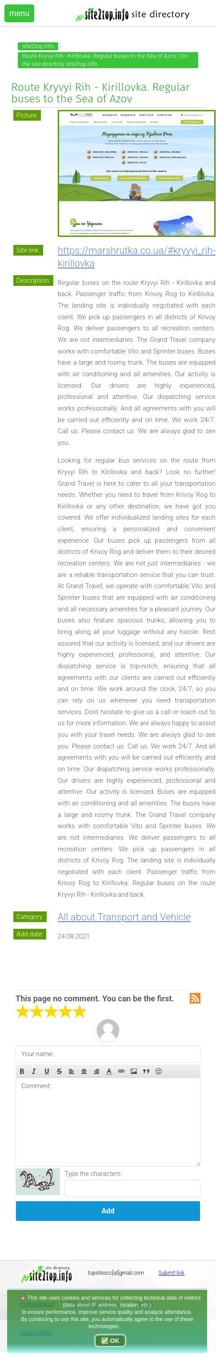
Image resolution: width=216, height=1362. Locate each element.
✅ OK (110, 1340)
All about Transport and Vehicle (124, 917)
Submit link (171, 1273)
